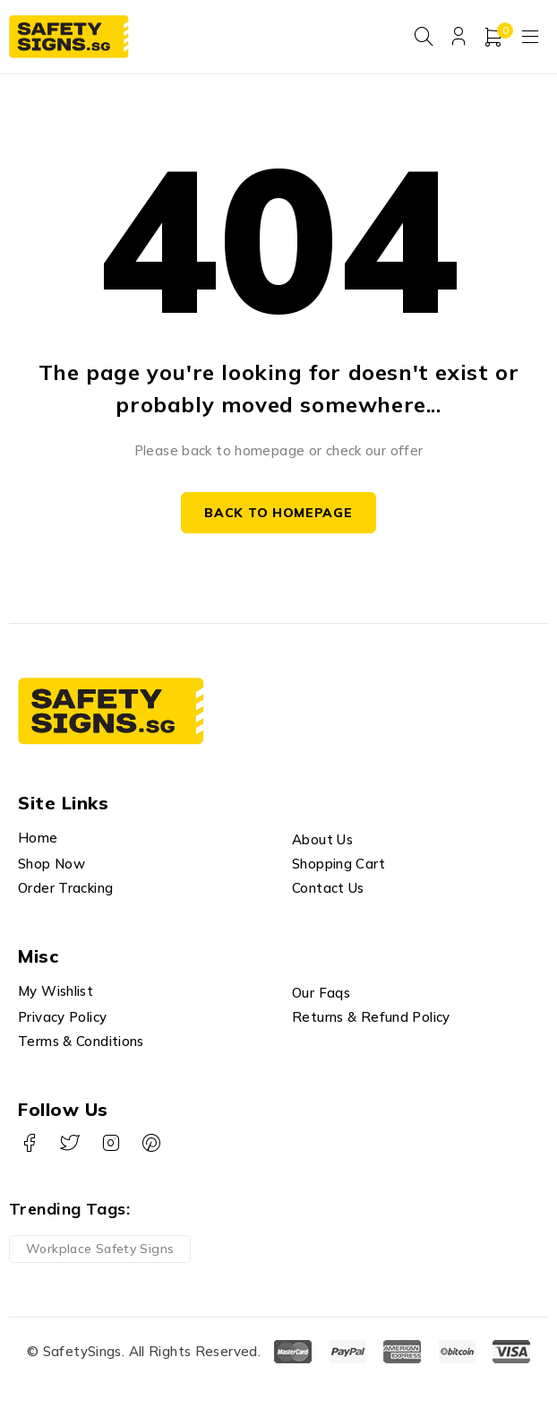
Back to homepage (278, 514)
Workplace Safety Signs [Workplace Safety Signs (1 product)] (100, 1249)
